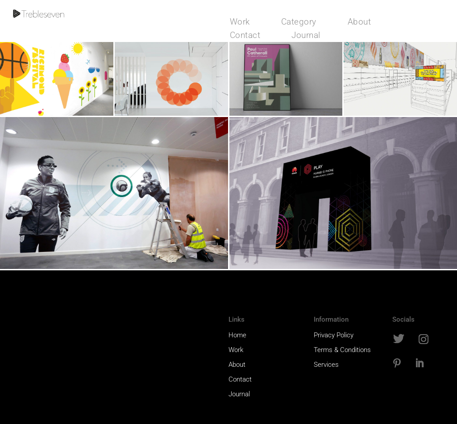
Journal (305, 36)
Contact (245, 36)
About (359, 23)
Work (240, 23)
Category (298, 23)
